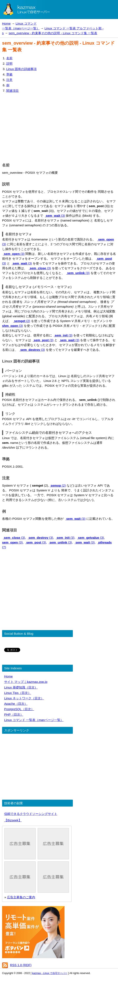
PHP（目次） (13, 714)
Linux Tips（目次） (17, 693)
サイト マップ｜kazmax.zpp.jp (25, 681)
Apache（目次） (15, 703)
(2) (21, 321)
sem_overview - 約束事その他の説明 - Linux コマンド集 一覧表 (53, 33)
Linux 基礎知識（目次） (21, 687)
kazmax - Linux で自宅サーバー (49, 973)
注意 (9, 80)
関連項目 (12, 90)
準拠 (9, 74)
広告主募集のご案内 (21, 897)
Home (6, 23)
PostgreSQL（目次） (19, 709)
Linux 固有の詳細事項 (21, 69)
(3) (55, 215)
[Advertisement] (59, 127)
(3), (14, 537)
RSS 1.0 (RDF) (20, 965)
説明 (9, 63)
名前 (9, 58)
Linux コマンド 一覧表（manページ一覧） (33, 720)
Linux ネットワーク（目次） (24, 698)
